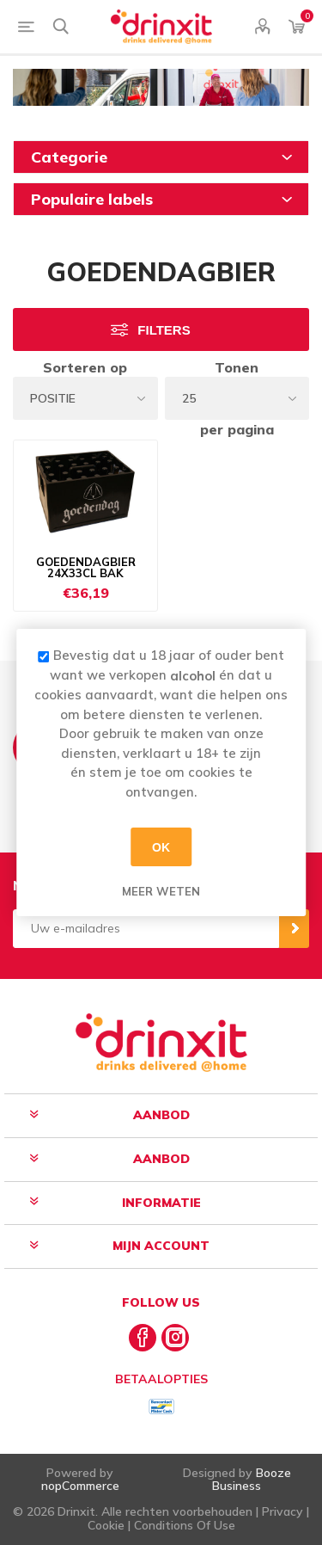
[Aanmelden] (146, 928)
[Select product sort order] (85, 398)
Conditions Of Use (184, 1525)
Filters (163, 330)
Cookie (106, 1525)
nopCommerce (80, 1485)
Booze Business (251, 1479)
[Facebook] (142, 1337)
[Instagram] (175, 1337)
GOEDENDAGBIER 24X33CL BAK (86, 568)
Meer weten (161, 891)
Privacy (282, 1511)
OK (161, 846)
